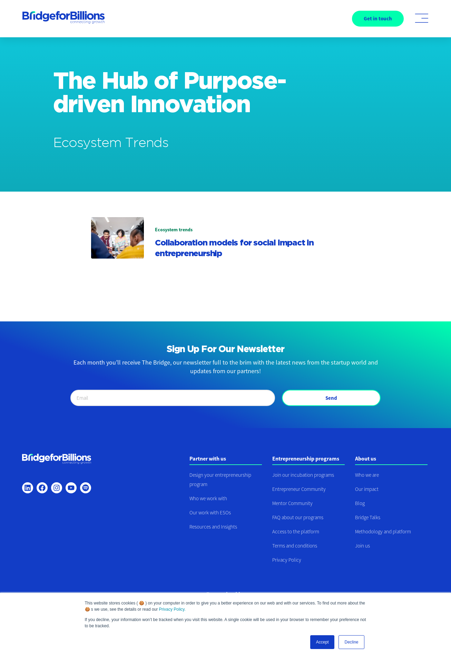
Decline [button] (351, 642)
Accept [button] (322, 642)
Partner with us (207, 458)
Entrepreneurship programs (305, 458)
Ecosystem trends (174, 229)
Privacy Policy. (172, 609)
